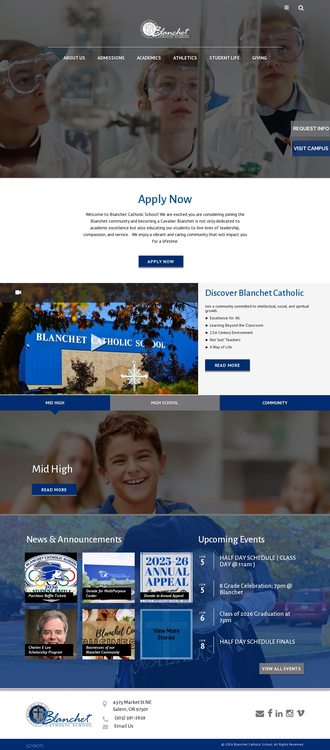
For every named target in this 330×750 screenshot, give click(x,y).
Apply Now (161, 261)
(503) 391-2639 (130, 717)
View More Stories (166, 634)
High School (165, 402)
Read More (227, 365)
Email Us (123, 726)
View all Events (281, 668)
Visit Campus (311, 148)
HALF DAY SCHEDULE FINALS (257, 642)
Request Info (311, 128)
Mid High (55, 402)
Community (275, 402)
